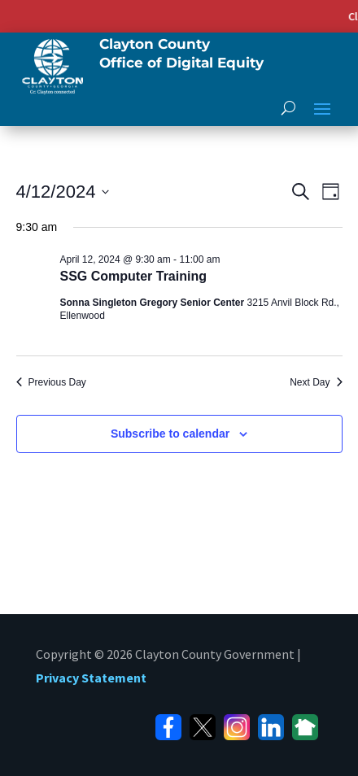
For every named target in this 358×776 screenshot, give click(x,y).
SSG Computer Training (133, 276)
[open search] (288, 107)
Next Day (316, 382)
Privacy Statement (91, 677)
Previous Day (51, 382)
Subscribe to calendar (170, 433)
